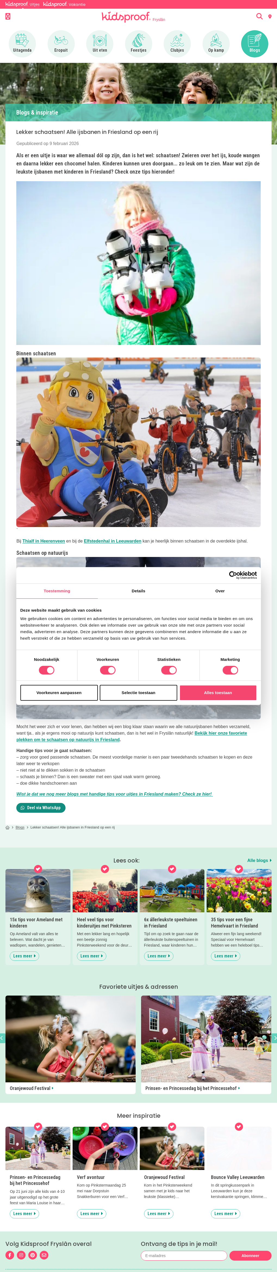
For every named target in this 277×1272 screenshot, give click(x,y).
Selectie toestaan (138, 692)
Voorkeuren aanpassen (59, 692)
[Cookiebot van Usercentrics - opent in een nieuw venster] (233, 575)
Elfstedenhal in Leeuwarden (113, 541)
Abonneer (250, 1255)
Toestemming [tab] (57, 591)
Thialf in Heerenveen (44, 541)
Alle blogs (259, 860)
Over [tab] (220, 591)
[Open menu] (7, 16)
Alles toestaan (218, 692)
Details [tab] (138, 591)
